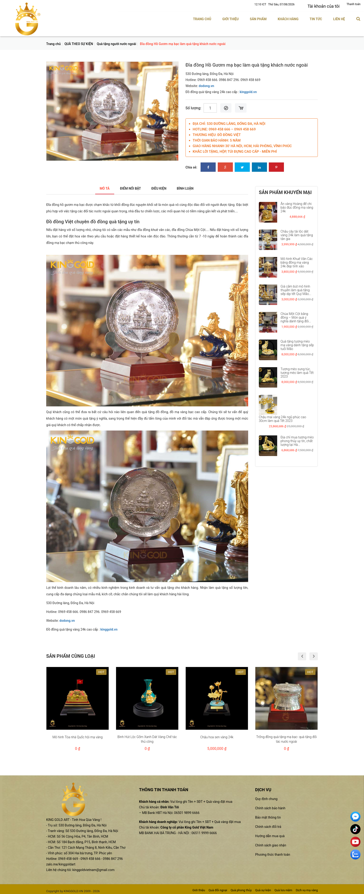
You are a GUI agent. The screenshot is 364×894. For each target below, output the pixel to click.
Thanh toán (354, 4)
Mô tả (99, 186)
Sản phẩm (258, 17)
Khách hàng (288, 17)
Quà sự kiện (263, 888)
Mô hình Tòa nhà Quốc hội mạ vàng (77, 735)
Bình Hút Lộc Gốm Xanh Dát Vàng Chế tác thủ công (147, 737)
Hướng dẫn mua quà (270, 834)
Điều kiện (160, 186)
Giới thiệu (230, 17)
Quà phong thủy (241, 888)
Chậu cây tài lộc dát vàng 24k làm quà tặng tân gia (297, 233)
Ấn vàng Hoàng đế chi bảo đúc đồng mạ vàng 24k (297, 205)
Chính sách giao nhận (270, 843)
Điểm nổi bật (128, 186)
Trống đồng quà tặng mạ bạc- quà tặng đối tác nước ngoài (286, 737)
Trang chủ (202, 17)
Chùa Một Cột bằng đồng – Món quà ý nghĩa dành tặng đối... (296, 315)
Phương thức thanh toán (272, 852)
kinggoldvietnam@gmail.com (93, 868)
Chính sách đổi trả (268, 824)
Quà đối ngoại (217, 888)
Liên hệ (339, 17)
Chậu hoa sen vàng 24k (217, 735)
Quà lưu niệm (283, 888)
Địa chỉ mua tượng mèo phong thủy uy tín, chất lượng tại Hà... (297, 438)
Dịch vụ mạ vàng (307, 888)
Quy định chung (266, 797)
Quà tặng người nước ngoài (116, 42)
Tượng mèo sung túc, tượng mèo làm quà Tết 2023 (297, 370)
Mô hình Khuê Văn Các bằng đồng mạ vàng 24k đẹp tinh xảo (297, 260)
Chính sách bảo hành (270, 806)
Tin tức (316, 17)
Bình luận (190, 186)
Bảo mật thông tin (268, 815)
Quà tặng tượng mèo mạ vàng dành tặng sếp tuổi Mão (297, 343)
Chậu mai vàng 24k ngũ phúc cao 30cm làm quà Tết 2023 (282, 417)
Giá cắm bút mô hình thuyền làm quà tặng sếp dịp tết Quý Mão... (296, 288)
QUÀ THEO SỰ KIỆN (79, 42)
